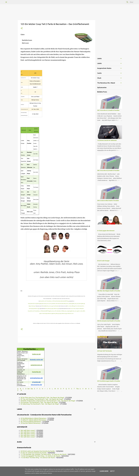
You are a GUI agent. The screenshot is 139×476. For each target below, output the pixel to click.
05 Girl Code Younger (103, 260)
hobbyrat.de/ (36, 354)
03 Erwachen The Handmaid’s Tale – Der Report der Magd (39, 402)
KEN (42, 306)
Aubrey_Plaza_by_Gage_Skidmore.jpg (52, 308)
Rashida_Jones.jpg (49, 306)
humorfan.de (36, 372)
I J (46, 388)
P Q (65, 388)
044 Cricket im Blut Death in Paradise (108, 200)
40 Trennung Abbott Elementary (31, 421)
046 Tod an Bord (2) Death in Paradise (108, 170)
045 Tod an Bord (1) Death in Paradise (108, 110)
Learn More (104, 471)
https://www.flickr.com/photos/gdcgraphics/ (36, 303)
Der (28, 388)
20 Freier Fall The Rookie (104, 351)
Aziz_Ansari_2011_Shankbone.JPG (51, 303)
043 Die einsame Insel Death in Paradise (108, 321)
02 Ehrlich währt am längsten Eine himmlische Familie (38, 451)
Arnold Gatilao (56, 306)
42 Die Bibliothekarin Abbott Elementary (33, 418)
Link (72, 313)
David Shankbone (57, 301)
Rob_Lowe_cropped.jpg (68, 303)
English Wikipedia (80, 308)
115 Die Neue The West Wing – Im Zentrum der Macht (38, 457)
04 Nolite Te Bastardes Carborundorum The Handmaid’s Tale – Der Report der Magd (48, 401)
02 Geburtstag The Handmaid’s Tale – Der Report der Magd (40, 404)
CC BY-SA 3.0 (69, 313)
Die (32, 388)
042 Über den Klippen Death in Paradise (108, 291)
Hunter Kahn (73, 308)
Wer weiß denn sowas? (28, 430)
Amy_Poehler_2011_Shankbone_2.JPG (47, 301)
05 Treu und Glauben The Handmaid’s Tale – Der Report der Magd (42, 399)
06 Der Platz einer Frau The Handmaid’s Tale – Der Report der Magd (42, 397)
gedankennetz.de (36, 365)
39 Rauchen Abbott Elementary (30, 423)
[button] (22, 28)
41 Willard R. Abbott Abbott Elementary (33, 420)
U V (82, 388)
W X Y (88, 388)
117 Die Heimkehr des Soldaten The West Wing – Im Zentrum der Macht (43, 454)
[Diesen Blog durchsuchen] (124, 2)
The (77, 388)
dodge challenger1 (32, 306)
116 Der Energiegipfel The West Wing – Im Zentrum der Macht (40, 456)
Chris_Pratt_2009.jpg (71, 306)
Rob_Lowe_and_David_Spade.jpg (79, 303)
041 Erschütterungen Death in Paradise (108, 381)
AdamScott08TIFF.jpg (65, 301)
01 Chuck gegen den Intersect (105, 230)
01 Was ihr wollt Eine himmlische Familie (33, 453)
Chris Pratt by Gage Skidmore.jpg (46, 313)
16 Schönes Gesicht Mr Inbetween (107, 140)
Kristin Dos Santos (78, 306)
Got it (112, 471)
